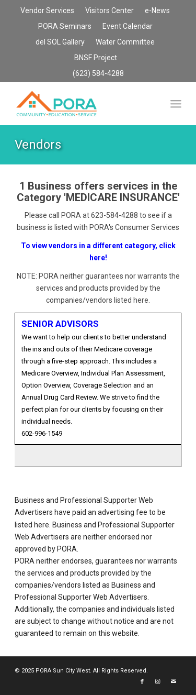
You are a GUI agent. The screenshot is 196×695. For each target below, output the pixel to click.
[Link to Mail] (173, 682)
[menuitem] (47, 11)
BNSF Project (95, 57)
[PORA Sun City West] (81, 104)
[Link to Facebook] (142, 682)
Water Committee (125, 42)
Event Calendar (127, 26)
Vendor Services (47, 10)
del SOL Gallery (60, 42)
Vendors (38, 144)
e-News (157, 10)
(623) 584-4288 (98, 73)
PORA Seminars (64, 26)
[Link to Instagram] (158, 682)
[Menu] (175, 103)
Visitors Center (109, 10)
